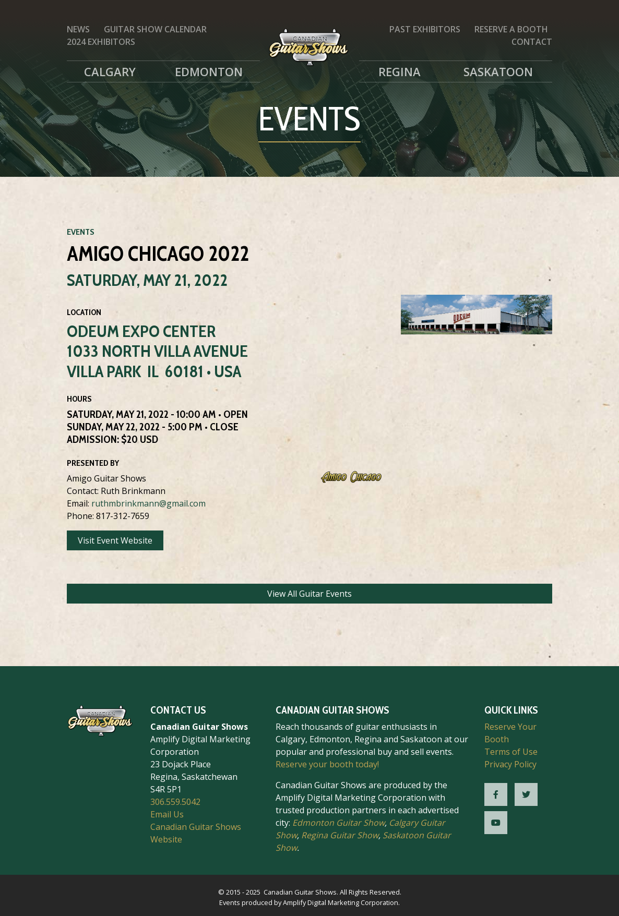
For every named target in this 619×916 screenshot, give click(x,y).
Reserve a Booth (511, 29)
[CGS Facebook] (495, 794)
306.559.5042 (175, 801)
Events (80, 232)
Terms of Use (511, 751)
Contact (531, 41)
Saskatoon (498, 71)
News (78, 29)
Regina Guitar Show (339, 835)
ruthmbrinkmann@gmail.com (148, 503)
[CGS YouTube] (495, 822)
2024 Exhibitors (101, 41)
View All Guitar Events (309, 593)
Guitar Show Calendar (155, 29)
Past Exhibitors (424, 29)
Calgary (110, 71)
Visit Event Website (115, 540)
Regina (399, 71)
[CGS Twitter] (526, 794)
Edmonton (209, 71)
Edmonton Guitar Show (338, 822)
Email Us (167, 814)
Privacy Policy (510, 764)
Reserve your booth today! (327, 764)
